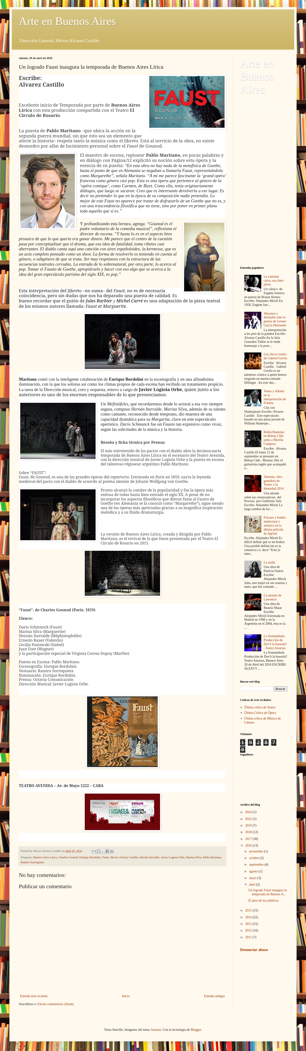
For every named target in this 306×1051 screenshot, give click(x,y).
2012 (249, 930)
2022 (249, 819)
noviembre (256, 851)
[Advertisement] (263, 188)
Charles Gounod (68, 857)
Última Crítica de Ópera (260, 713)
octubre (254, 858)
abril (252, 884)
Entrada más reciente (34, 996)
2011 (249, 937)
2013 (249, 924)
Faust (105, 857)
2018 (249, 832)
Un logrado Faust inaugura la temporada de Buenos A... (267, 892)
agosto (253, 871)
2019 (249, 825)
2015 (249, 910)
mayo (253, 878)
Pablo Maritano (212, 857)
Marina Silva (193, 857)
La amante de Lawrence (272, 597)
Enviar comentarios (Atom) (55, 1004)
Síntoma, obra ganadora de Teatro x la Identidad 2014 (273, 482)
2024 (249, 812)
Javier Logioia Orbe (173, 857)
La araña (269, 562)
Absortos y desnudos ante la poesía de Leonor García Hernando (275, 319)
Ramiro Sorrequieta (32, 862)
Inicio (126, 996)
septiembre (256, 864)
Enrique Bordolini (90, 857)
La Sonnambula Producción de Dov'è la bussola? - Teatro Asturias (275, 642)
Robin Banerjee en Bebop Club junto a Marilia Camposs (274, 438)
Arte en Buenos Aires (67, 21)
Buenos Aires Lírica (45, 857)
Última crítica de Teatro (260, 707)
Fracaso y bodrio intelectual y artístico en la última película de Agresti (275, 525)
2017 (249, 839)
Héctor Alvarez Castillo (124, 857)
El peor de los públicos (263, 900)
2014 (249, 917)
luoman (156, 1029)
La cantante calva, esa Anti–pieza (274, 280)
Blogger (196, 1029)
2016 (249, 845)
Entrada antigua (214, 996)
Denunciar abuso (254, 949)
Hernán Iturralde (149, 857)
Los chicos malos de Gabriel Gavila (275, 356)
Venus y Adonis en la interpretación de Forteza (275, 397)
